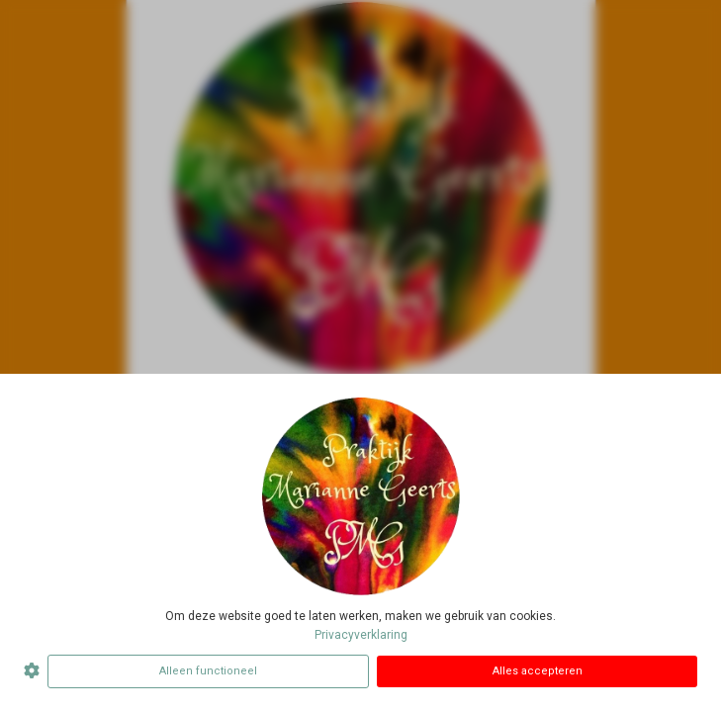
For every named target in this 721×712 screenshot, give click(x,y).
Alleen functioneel (208, 671)
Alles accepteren (538, 671)
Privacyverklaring (361, 635)
